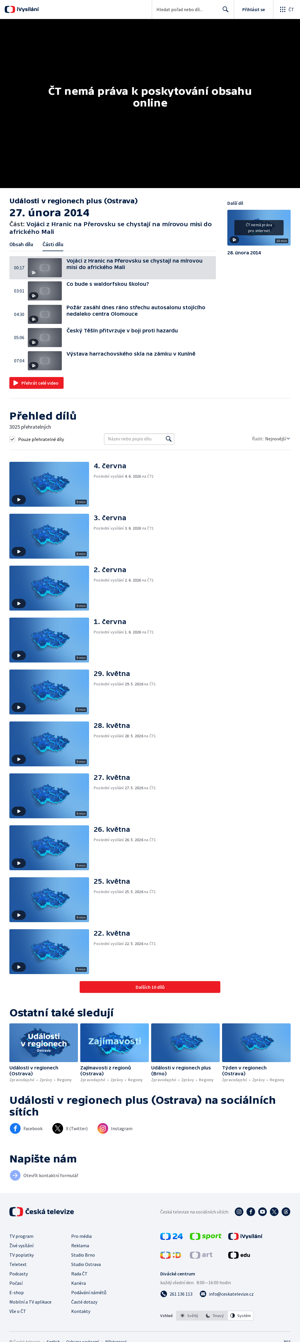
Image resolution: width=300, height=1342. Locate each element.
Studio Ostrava (86, 1264)
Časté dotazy (84, 1302)
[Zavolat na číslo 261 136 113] (176, 1293)
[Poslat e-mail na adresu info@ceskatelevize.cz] (227, 1293)
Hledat (224, 12)
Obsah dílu (21, 244)
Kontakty (80, 1311)
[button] (47, 267)
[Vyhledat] (168, 439)
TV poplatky (21, 1255)
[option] (189, 1315)
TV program (21, 1236)
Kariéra (78, 1283)
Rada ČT (79, 1274)
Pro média (81, 1236)
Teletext (18, 1264)
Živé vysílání (21, 1245)
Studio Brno (83, 1255)
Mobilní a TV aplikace (30, 1302)
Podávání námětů (88, 1292)
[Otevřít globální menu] (286, 9)
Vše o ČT (17, 1311)
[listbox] (215, 1316)
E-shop (16, 1292)
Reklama (80, 1245)
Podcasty (18, 1274)
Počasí (16, 1283)
